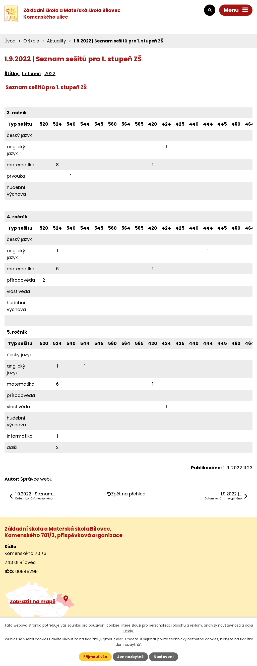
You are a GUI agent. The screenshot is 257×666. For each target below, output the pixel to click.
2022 (49, 73)
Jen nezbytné (130, 656)
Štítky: (12, 73)
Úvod (10, 41)
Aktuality (56, 41)
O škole (31, 41)
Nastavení (164, 656)
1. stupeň (31, 73)
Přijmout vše (95, 656)
